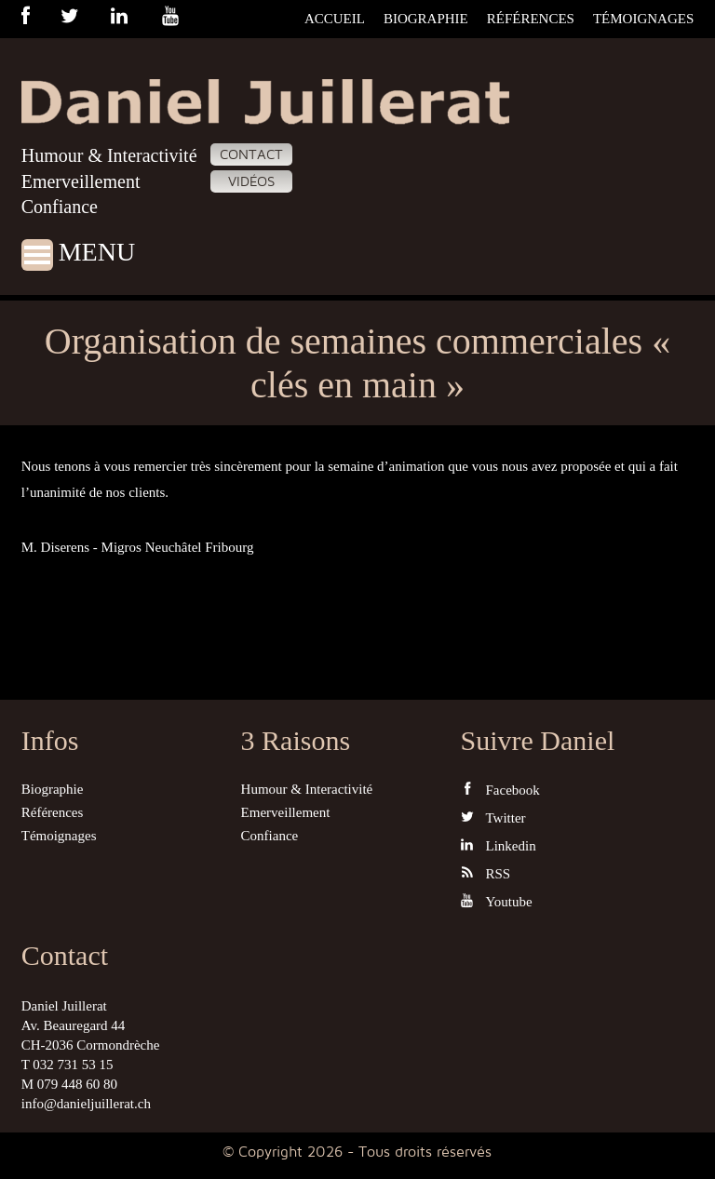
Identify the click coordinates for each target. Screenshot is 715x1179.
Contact (251, 154)
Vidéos (251, 181)
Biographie (426, 18)
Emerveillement (81, 181)
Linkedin (498, 845)
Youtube (497, 901)
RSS (486, 873)
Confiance (59, 206)
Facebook (500, 789)
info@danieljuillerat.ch (86, 1103)
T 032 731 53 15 (67, 1064)
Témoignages (643, 18)
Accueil (334, 18)
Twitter (493, 817)
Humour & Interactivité (109, 155)
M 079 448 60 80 (69, 1084)
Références (530, 18)
